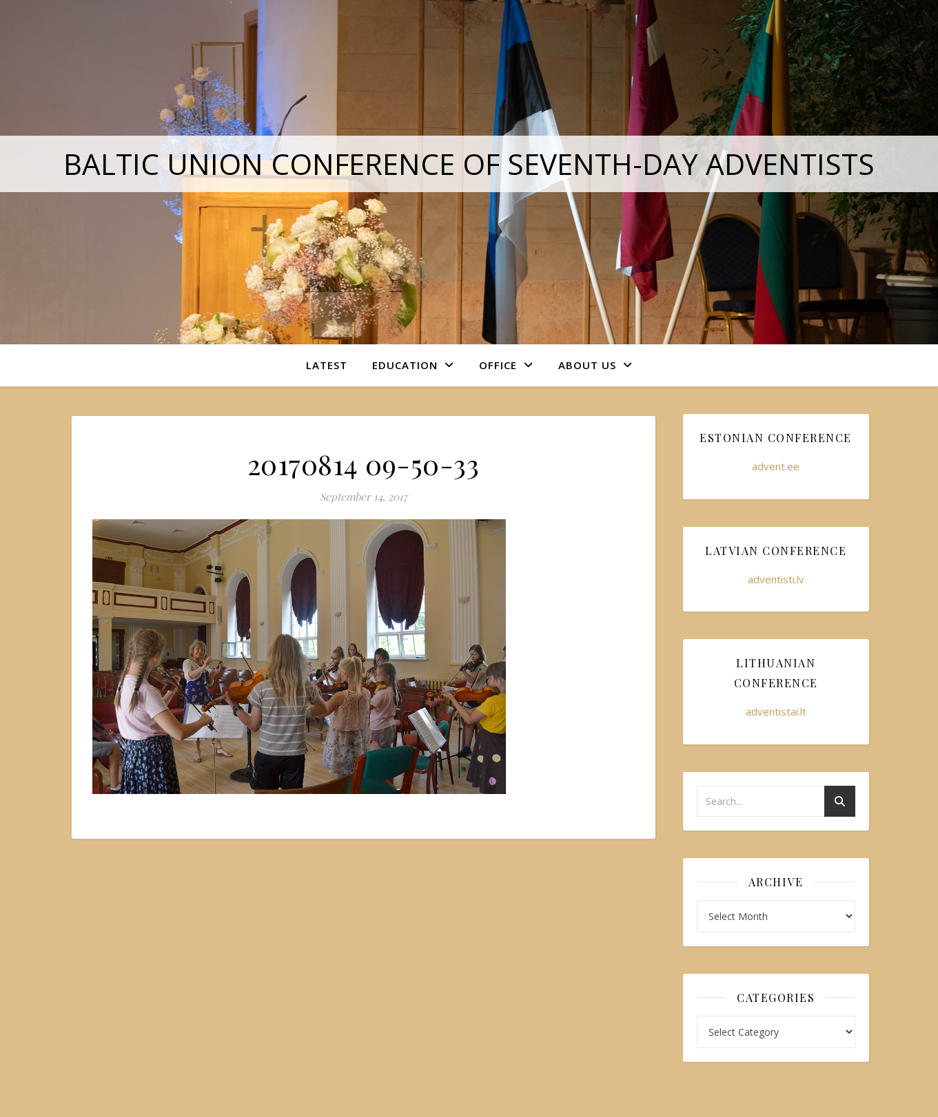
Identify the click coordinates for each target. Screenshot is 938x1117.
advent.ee (775, 466)
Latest (326, 365)
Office (498, 365)
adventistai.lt (776, 711)
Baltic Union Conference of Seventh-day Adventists (469, 163)
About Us (587, 365)
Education (405, 365)
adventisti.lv (776, 579)
